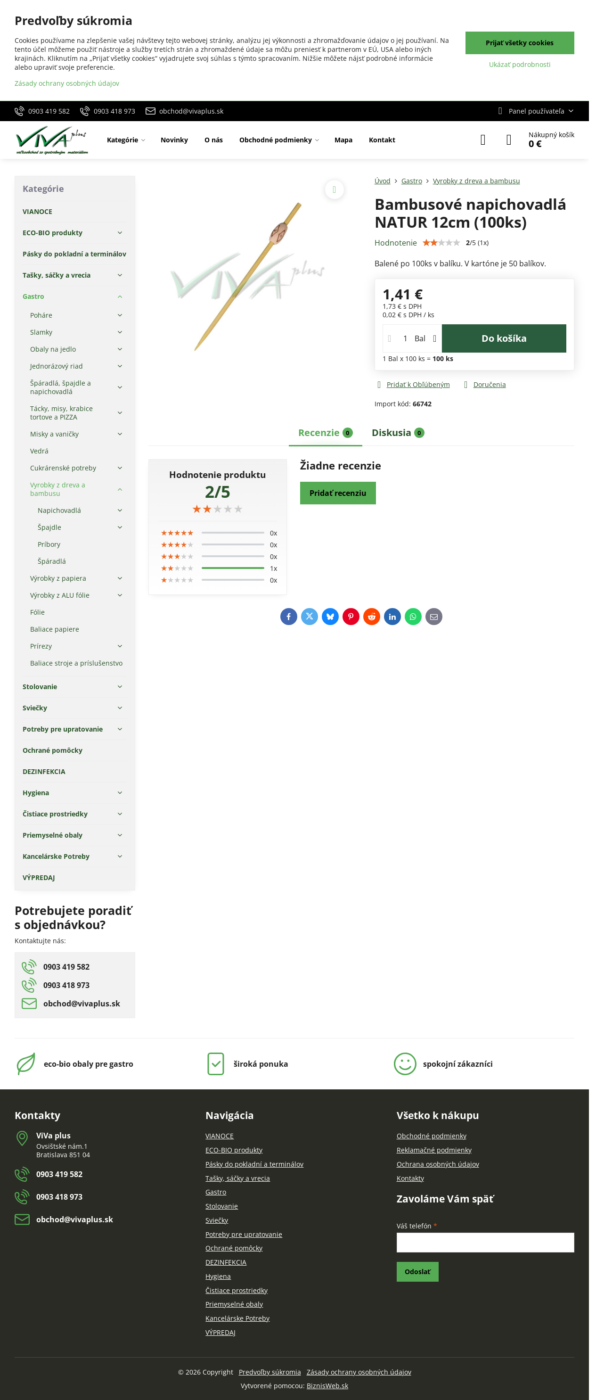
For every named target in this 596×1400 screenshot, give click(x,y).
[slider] (218, 508)
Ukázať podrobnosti (520, 64)
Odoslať (417, 1271)
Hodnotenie (396, 243)
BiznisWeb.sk (327, 1385)
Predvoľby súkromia (270, 1371)
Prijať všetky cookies (520, 42)
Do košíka (504, 338)
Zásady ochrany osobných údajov (359, 1371)
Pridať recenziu (338, 493)
